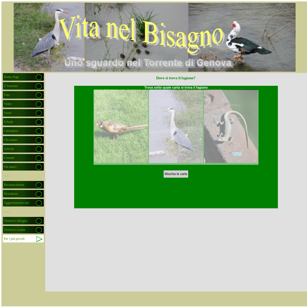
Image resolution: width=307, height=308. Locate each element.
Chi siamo (10, 140)
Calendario (11, 131)
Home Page (11, 77)
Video (8, 104)
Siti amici (10, 167)
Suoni (7, 113)
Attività (9, 149)
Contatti (9, 158)
